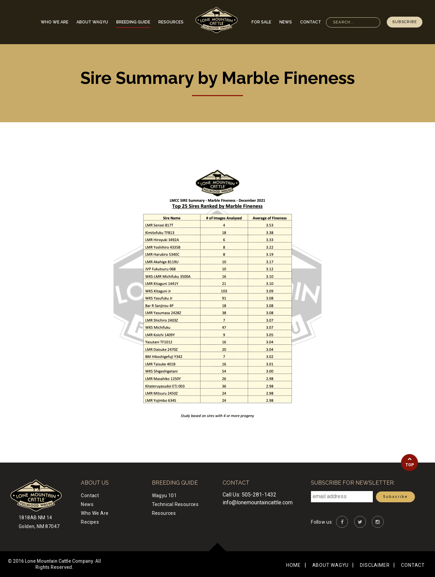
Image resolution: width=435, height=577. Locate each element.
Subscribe (404, 22)
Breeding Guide (133, 22)
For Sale (261, 22)
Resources (171, 22)
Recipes (90, 522)
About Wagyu (92, 22)
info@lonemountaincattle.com (258, 502)
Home (293, 565)
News (285, 22)
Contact (310, 22)
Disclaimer (374, 565)
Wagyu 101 (164, 495)
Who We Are (54, 22)
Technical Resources (175, 504)
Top (409, 462)
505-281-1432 (259, 494)
